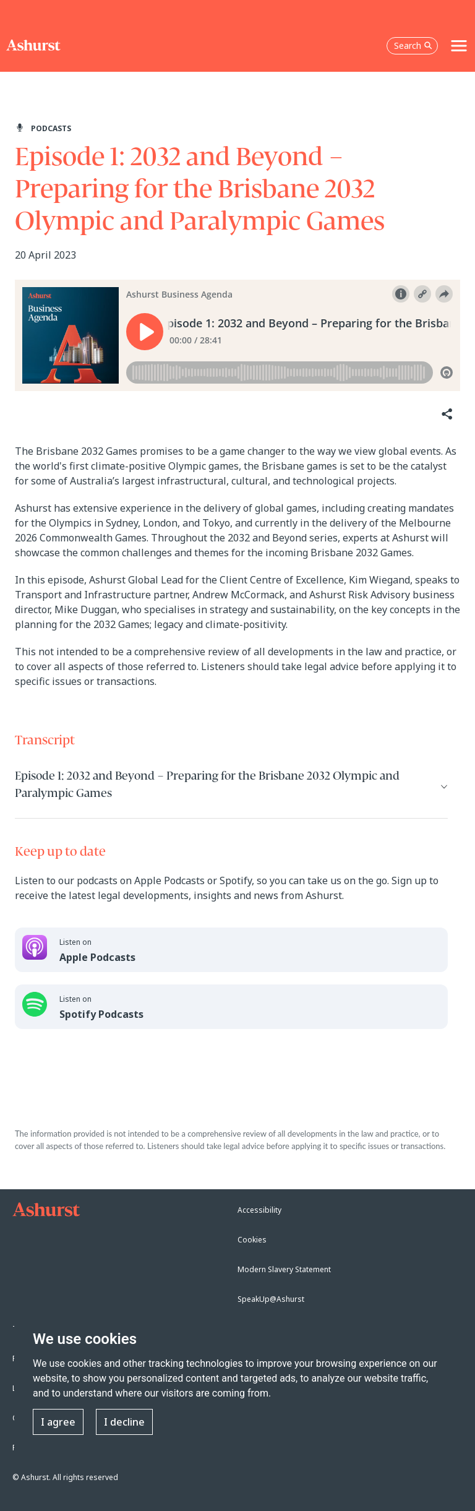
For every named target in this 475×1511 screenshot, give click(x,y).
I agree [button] (58, 1422)
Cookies (252, 1239)
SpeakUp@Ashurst (271, 1299)
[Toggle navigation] (459, 46)
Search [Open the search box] (413, 45)
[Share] (446, 414)
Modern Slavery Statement (284, 1269)
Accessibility (259, 1210)
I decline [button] (124, 1422)
